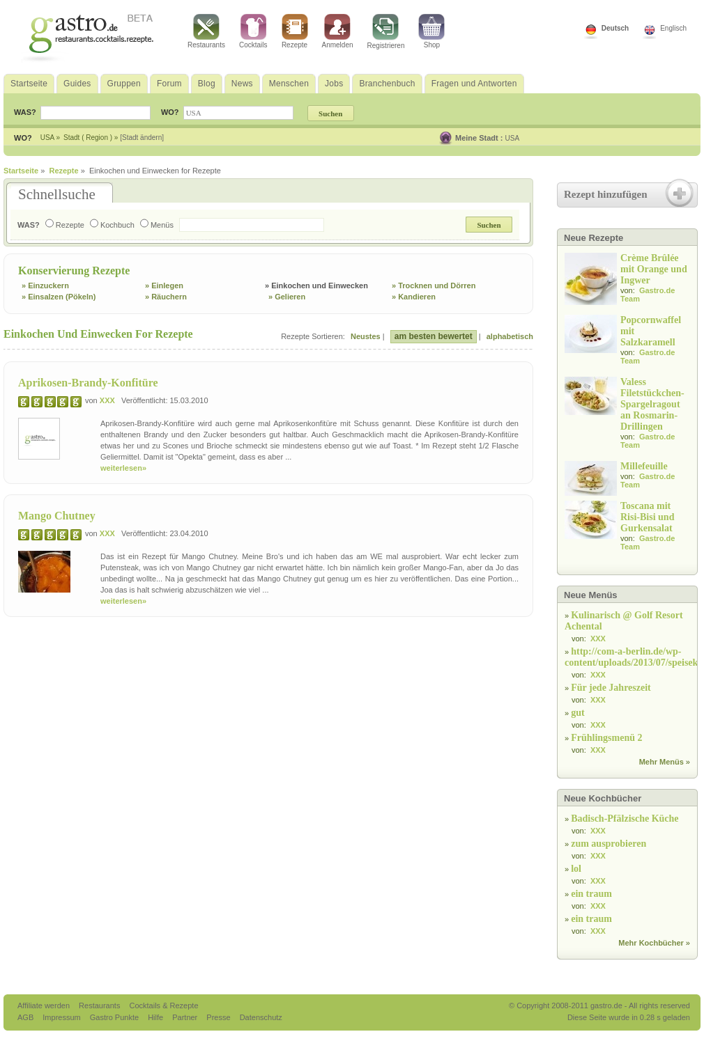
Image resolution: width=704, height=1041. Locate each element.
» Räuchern (166, 296)
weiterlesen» (123, 468)
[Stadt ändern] (142, 137)
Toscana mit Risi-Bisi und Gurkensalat (647, 517)
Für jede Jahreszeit (611, 687)
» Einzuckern (45, 285)
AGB (26, 1017)
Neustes (366, 336)
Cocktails (253, 31)
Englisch (673, 28)
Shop (431, 31)
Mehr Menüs (661, 762)
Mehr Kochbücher (651, 943)
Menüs (157, 225)
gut (577, 712)
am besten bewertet (434, 336)
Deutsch (615, 28)
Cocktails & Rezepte (163, 1005)
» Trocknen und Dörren (433, 285)
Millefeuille (644, 466)
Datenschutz (261, 1017)
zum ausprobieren (608, 843)
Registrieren (386, 31)
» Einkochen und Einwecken (316, 285)
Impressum (62, 1017)
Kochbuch (112, 225)
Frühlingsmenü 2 (606, 738)
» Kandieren (414, 296)
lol (576, 868)
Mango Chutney (56, 516)
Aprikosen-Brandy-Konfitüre (88, 383)
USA (512, 138)
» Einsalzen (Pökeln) (58, 296)
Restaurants (206, 31)
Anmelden (337, 31)
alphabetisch (510, 336)
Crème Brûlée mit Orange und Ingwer (653, 269)
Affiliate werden (44, 1005)
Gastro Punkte (115, 1017)
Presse (218, 1017)
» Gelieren (286, 296)
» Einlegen (164, 285)
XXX (107, 400)
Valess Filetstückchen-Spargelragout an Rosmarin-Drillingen (652, 404)
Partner (185, 1017)
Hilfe (156, 1017)
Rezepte (295, 31)
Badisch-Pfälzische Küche (624, 818)
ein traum (591, 894)
